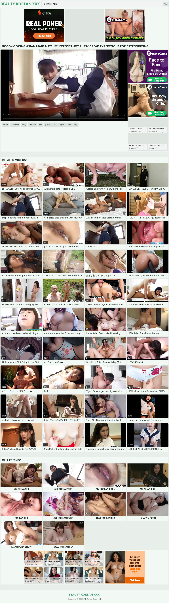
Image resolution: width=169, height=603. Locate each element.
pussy (47, 124)
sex (40, 124)
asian (5, 124)
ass (55, 124)
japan (62, 124)
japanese (15, 124)
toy (75, 124)
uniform (32, 124)
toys (69, 124)
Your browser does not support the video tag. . (64, 85)
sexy (24, 124)
